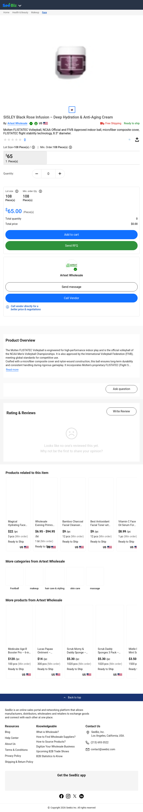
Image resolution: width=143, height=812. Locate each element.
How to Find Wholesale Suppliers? (56, 736)
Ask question (121, 389)
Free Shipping (110, 123)
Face (44, 12)
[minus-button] (36, 173)
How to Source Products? (51, 741)
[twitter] (75, 796)
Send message (71, 287)
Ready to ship (132, 123)
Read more (12, 369)
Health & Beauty (20, 12)
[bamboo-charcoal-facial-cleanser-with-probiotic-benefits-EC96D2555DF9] (73, 498)
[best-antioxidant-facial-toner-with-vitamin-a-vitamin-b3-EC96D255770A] (100, 498)
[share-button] (137, 139)
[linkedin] (81, 796)
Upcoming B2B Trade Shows (52, 751)
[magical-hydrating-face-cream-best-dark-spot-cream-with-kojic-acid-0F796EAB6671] (18, 498)
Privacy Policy (13, 755)
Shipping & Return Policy (19, 761)
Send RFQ (71, 245)
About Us (10, 743)
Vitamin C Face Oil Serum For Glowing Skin (127, 525)
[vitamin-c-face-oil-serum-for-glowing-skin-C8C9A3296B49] (129, 498)
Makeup (35, 12)
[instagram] (68, 796)
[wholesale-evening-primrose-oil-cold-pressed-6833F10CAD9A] (45, 498)
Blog (7, 731)
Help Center (12, 737)
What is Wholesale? (47, 731)
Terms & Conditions (16, 749)
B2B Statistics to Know (49, 756)
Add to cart (71, 234)
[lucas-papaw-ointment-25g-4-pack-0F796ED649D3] (49, 625)
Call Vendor (71, 298)
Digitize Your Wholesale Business (55, 746)
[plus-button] (60, 173)
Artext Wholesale (17, 123)
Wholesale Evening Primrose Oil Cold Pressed (45, 525)
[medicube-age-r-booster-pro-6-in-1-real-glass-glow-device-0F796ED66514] (19, 625)
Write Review (121, 411)
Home (6, 12)
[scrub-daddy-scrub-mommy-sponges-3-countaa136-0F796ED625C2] (79, 625)
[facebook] (61, 796)
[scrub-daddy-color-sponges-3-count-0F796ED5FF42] (110, 625)
